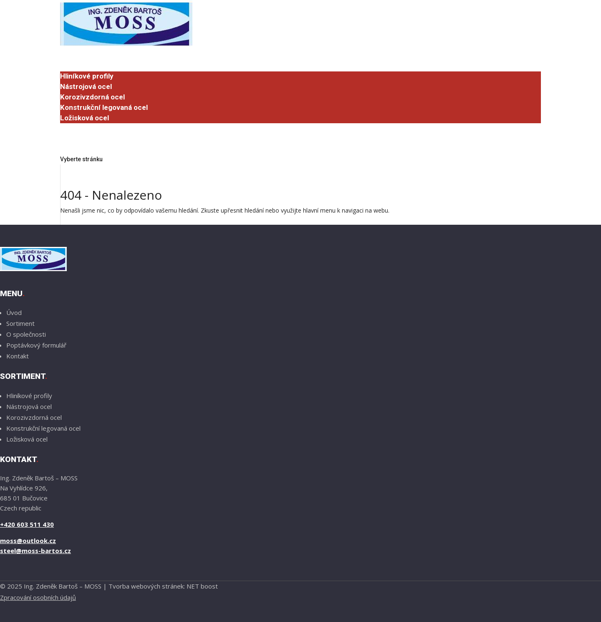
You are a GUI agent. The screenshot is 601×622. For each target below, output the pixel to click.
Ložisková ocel (84, 118)
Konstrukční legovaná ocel (104, 107)
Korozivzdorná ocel (92, 97)
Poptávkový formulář (101, 149)
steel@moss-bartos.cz (35, 550)
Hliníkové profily (87, 76)
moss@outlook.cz (28, 540)
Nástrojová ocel (86, 86)
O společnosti (82, 128)
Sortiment (77, 66)
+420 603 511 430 (27, 524)
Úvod (68, 55)
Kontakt (17, 356)
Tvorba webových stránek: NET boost (163, 586)
